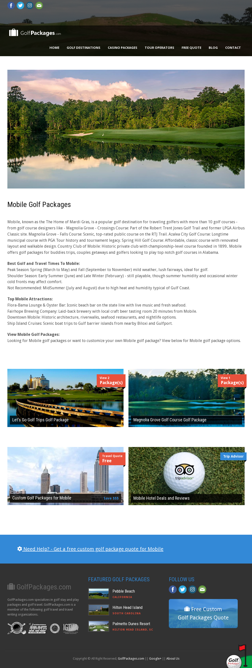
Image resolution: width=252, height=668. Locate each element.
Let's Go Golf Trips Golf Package (40, 419)
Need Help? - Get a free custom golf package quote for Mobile (90, 549)
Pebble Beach (123, 591)
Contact (233, 47)
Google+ (155, 658)
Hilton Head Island (127, 607)
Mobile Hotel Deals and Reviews (161, 498)
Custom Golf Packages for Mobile (41, 497)
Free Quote (191, 47)
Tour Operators (159, 47)
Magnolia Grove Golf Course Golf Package (169, 419)
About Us (172, 658)
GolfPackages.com (131, 658)
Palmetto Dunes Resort (131, 623)
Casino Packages (122, 47)
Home (54, 47)
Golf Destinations (83, 47)
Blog (213, 47)
